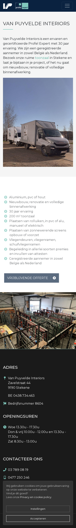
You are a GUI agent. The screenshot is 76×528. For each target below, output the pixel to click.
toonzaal (42, 58)
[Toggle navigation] (67, 6)
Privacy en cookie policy (35, 497)
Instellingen (38, 508)
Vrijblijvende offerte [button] (33, 285)
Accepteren (38, 518)
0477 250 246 (18, 477)
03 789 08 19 (18, 470)
